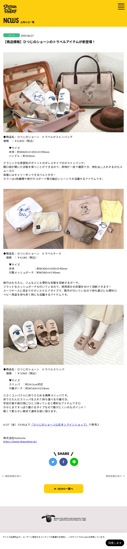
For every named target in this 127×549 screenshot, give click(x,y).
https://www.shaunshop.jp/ (20, 441)
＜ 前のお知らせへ (11, 476)
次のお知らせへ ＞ (115, 476)
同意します (115, 543)
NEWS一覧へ (63, 488)
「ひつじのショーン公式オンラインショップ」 (59, 424)
